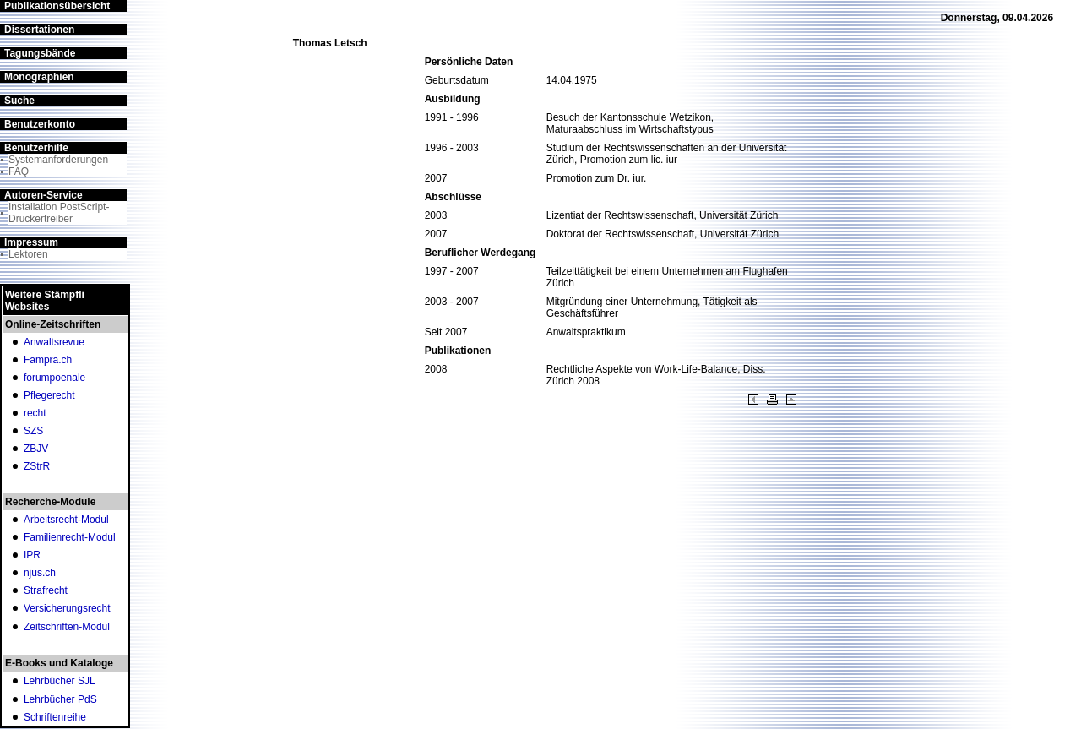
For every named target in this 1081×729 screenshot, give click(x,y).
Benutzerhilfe (36, 148)
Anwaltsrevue (54, 342)
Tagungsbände (39, 53)
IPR (32, 555)
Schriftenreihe (55, 717)
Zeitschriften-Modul (67, 627)
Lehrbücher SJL (59, 681)
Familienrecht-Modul (70, 537)
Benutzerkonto (39, 124)
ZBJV (36, 448)
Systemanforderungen (58, 160)
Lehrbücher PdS (60, 699)
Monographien (39, 77)
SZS (33, 431)
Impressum (31, 242)
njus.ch (40, 573)
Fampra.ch (48, 360)
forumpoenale (54, 378)
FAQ (18, 171)
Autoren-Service (43, 195)
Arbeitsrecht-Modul (66, 519)
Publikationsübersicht (57, 6)
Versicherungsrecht (67, 608)
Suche (19, 100)
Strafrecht (46, 590)
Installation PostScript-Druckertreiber (58, 213)
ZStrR (37, 466)
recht (35, 413)
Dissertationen (39, 29)
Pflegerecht (49, 395)
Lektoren (28, 254)
